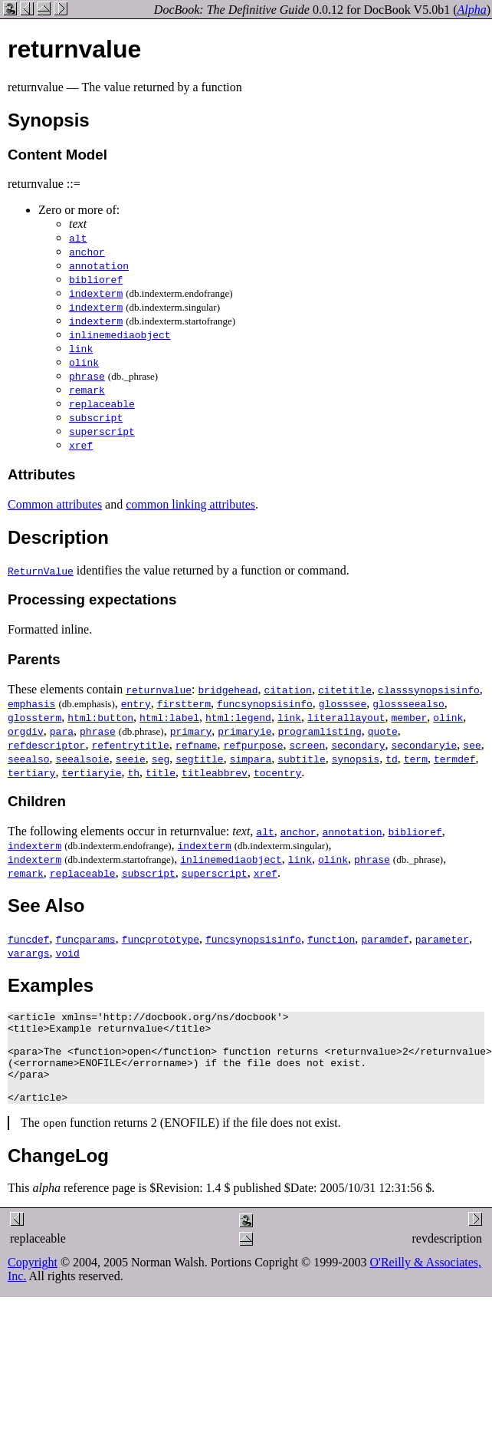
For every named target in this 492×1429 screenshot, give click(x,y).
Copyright (32, 1280)
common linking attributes (190, 504)
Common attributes (55, 504)
